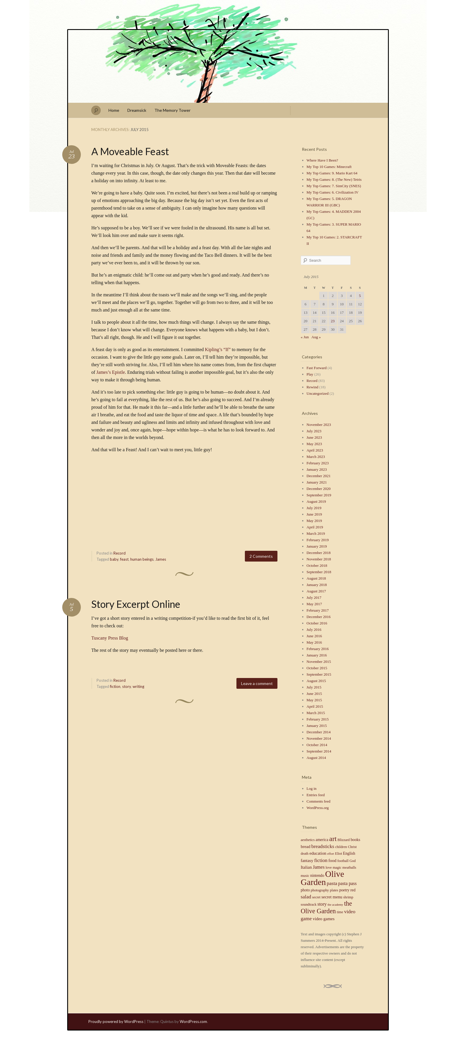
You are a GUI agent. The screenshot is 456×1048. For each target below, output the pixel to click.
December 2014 (319, 732)
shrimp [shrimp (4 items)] (348, 897)
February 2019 (318, 540)
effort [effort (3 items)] (330, 853)
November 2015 (319, 661)
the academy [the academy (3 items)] (335, 904)
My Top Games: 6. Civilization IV (333, 192)
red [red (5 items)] (353, 890)
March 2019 (316, 533)
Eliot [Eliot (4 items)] (338, 854)
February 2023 (318, 463)
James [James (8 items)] (319, 867)
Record (119, 553)
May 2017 (314, 604)
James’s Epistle (110, 372)
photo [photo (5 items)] (305, 890)
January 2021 (317, 482)
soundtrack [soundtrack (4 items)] (308, 904)
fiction (115, 686)
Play (310, 374)
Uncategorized (318, 393)
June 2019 (314, 514)
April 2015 (315, 706)
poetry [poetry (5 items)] (344, 890)
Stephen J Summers (228, 66)
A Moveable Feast (130, 151)
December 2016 (319, 617)
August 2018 (316, 578)
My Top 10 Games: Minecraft (329, 166)
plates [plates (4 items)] (334, 890)
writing (138, 686)
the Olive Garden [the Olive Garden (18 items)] (326, 907)
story (126, 686)
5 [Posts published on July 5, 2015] (360, 295)
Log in (311, 788)
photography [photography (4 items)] (320, 890)
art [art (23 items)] (332, 838)
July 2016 (314, 629)
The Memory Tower (172, 110)
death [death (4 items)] (305, 854)
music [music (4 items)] (305, 876)
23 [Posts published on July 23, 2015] (332, 321)
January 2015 (317, 725)
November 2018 (319, 559)
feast (124, 559)
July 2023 (314, 431)
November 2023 (319, 424)
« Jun (305, 337)
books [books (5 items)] (355, 840)
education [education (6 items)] (317, 853)
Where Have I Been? (322, 160)
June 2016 (314, 636)
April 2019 (315, 527)
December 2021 (319, 476)
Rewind (312, 387)
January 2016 (317, 655)
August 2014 (316, 757)
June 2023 (314, 437)
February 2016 (318, 649)
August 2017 (316, 591)
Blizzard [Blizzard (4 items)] (344, 840)
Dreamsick (136, 110)
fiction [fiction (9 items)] (320, 860)
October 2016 (317, 623)
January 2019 (317, 546)
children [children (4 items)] (341, 847)
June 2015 (314, 693)
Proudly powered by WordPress (115, 1021)
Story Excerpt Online (135, 604)
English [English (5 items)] (349, 853)
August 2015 (316, 681)
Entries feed (316, 795)
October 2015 (317, 668)
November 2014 (319, 738)
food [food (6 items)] (332, 860)
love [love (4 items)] (328, 867)
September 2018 (319, 572)
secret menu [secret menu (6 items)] (331, 897)
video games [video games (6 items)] (323, 918)
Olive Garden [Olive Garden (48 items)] (322, 878)
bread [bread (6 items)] (305, 846)
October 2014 (317, 745)
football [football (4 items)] (342, 861)
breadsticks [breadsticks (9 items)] (322, 846)
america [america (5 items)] (322, 840)
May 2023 (314, 444)
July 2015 (314, 687)
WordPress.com (193, 1021)
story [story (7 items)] (322, 904)
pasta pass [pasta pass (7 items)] (347, 883)
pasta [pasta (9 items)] (332, 883)
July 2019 (314, 508)
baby (114, 559)
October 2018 (317, 565)
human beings (142, 559)
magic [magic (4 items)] (337, 867)
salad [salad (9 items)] (306, 897)
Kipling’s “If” (218, 349)
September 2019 (319, 495)
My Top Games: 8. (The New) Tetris (334, 179)
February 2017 (318, 610)
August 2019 (316, 501)
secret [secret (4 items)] (316, 897)
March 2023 (316, 456)
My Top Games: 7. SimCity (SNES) (334, 186)
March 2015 (316, 713)
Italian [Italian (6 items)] (306, 867)
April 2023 (315, 450)
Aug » (316, 337)
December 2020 (319, 488)
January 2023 (317, 469)
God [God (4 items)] (353, 861)
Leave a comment (257, 683)
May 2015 (314, 700)
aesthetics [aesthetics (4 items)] (308, 840)
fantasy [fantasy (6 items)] (307, 860)
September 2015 (319, 674)
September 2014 (319, 751)
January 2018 (317, 585)
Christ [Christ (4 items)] (352, 847)
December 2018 (319, 552)
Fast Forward (317, 368)
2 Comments (261, 556)
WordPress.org (318, 808)
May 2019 (314, 520)
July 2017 (314, 597)
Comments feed (318, 801)
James (160, 559)
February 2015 (318, 719)
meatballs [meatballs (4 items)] (349, 867)
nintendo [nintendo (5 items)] (317, 875)
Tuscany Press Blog (109, 637)
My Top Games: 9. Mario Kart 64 (332, 173)
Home (113, 110)
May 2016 (314, 642)
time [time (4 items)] (340, 912)
